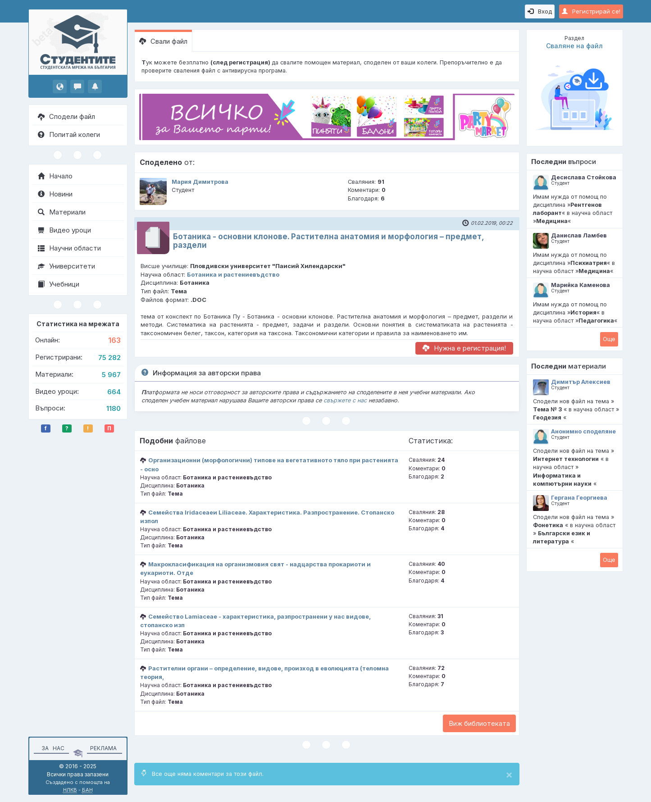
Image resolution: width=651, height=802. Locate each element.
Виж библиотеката (479, 723)
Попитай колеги (69, 134)
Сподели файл (66, 116)
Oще (609, 338)
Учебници (58, 284)
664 (114, 391)
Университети (66, 266)
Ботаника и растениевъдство (233, 274)
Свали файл (163, 41)
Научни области (69, 248)
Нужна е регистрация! (464, 348)
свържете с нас (345, 400)
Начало (55, 176)
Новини (55, 194)
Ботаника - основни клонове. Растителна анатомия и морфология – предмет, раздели (328, 241)
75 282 (109, 357)
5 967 (111, 374)
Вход (540, 11)
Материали (62, 212)
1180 (113, 408)
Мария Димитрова (200, 181)
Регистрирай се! (591, 11)
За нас (51, 748)
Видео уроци (64, 230)
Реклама (103, 748)
